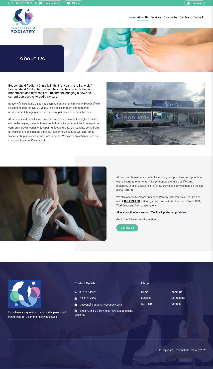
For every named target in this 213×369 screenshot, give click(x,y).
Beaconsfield (52, 3)
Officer (76, 3)
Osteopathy (170, 17)
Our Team (185, 17)
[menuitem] (156, 292)
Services (156, 17)
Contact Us (127, 227)
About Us (142, 17)
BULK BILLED (132, 201)
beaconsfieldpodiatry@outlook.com (101, 304)
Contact (198, 17)
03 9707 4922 (24, 3)
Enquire (197, 3)
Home (131, 17)
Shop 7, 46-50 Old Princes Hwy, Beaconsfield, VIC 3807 (104, 313)
